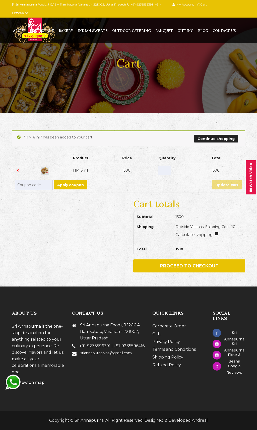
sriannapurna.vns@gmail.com (106, 353)
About (19, 30)
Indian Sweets (93, 30)
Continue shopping (216, 138)
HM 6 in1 (80, 170)
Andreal (200, 420)
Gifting (185, 30)
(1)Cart (202, 4)
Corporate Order (169, 326)
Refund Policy (166, 365)
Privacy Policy (166, 341)
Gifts (156, 333)
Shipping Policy (167, 357)
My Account (185, 4)
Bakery (66, 30)
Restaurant (42, 30)
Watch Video (250, 177)
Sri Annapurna (89, 420)
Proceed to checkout (189, 265)
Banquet (164, 30)
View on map (28, 382)
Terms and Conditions (174, 349)
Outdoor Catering (131, 30)
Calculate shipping (194, 234)
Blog (203, 30)
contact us (224, 30)
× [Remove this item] (17, 170)
